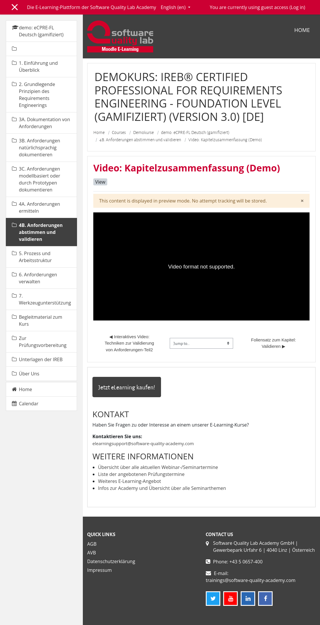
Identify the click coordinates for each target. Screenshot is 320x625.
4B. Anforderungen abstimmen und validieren (140, 140)
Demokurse (143, 132)
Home (302, 29)
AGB (91, 544)
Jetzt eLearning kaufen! (126, 387)
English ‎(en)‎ (174, 7)
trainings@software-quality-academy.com (251, 580)
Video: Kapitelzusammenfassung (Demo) (225, 140)
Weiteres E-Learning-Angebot (129, 481)
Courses (119, 132)
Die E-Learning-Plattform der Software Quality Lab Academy (91, 7)
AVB (91, 552)
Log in (297, 7)
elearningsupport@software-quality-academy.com (143, 443)
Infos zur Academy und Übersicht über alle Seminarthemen (162, 488)
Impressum (99, 570)
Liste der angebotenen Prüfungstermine (141, 474)
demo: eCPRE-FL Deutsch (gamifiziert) (195, 132)
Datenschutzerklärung (111, 561)
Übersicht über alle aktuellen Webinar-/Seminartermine (158, 467)
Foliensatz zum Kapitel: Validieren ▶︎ (274, 343)
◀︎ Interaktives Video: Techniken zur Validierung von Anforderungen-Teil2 (130, 343)
